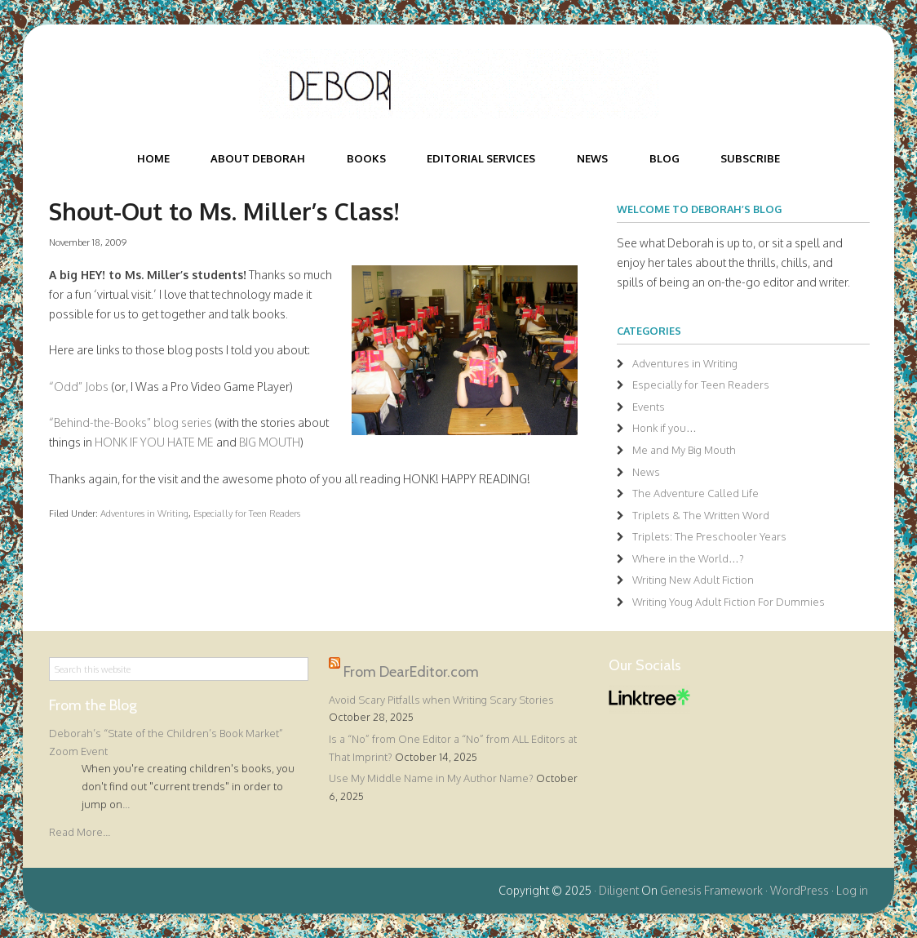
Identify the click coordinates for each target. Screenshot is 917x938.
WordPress (799, 890)
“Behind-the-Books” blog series (130, 422)
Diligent (619, 890)
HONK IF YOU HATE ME (154, 442)
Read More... (79, 831)
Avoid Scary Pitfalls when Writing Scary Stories (441, 699)
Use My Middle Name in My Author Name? (431, 778)
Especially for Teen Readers (246, 513)
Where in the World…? (688, 558)
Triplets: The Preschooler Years (709, 536)
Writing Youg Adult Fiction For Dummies (728, 601)
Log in (852, 890)
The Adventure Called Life (695, 493)
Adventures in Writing (144, 513)
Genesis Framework (711, 890)
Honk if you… (664, 427)
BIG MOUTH (269, 442)
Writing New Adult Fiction (693, 579)
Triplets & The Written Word (700, 515)
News (646, 471)
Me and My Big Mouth (684, 449)
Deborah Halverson (458, 84)
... (126, 804)
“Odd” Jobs (79, 386)
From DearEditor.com (411, 671)
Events (648, 406)
